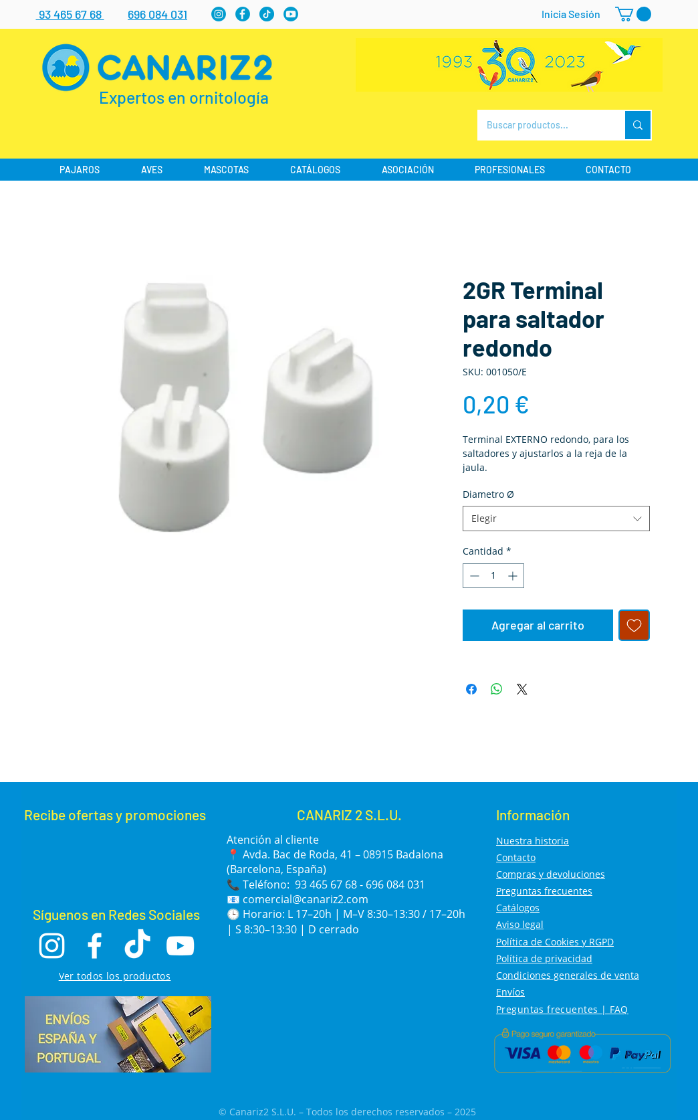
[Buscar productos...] (541, 125)
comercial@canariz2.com (305, 899)
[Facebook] (242, 14)
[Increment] (513, 575)
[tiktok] (266, 14)
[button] (633, 14)
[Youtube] (290, 14)
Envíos (510, 992)
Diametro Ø (488, 494)
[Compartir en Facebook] (471, 689)
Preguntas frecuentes (544, 890)
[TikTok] (137, 946)
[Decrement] (473, 575)
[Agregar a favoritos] (634, 625)
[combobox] (556, 518)
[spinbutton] (493, 575)
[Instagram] (218, 14)
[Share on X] (522, 689)
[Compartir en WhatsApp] (497, 689)
